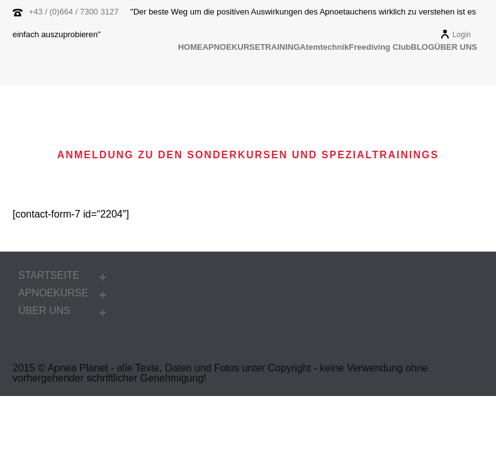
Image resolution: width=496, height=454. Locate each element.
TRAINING (280, 47)
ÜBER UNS (455, 47)
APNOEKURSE (232, 47)
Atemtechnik (324, 47)
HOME (190, 47)
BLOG (423, 47)
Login (455, 34)
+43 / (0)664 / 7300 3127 (74, 11)
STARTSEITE (48, 275)
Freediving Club (379, 47)
